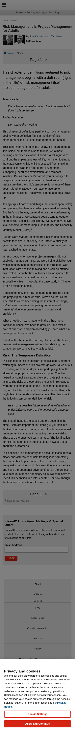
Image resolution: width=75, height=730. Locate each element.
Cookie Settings (37, 714)
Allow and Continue (37, 723)
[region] (37, 694)
